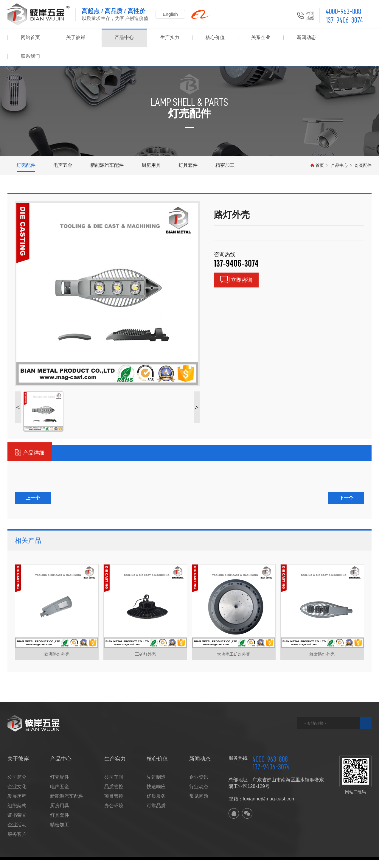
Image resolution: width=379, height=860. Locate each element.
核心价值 (212, 38)
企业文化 (17, 767)
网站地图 (95, 845)
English (171, 14)
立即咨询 (236, 261)
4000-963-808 (343, 11)
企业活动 (17, 805)
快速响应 (156, 767)
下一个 (346, 479)
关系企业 (257, 38)
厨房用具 (151, 146)
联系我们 (348, 38)
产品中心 (121, 38)
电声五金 (62, 146)
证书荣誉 (17, 796)
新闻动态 (303, 38)
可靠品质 (156, 786)
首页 (317, 146)
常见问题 (198, 777)
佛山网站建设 (342, 845)
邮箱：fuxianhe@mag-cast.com (262, 780)
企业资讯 (198, 758)
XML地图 (114, 845)
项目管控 (113, 777)
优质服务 (156, 777)
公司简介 (17, 758)
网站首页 (30, 38)
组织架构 (17, 786)
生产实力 (166, 38)
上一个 (33, 479)
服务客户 (17, 815)
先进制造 (156, 758)
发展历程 (17, 777)
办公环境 (113, 786)
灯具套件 (188, 146)
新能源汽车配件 (107, 146)
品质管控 (113, 767)
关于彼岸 (75, 38)
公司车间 (113, 758)
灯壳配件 (25, 146)
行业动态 (198, 767)
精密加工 (224, 146)
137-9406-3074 (344, 20)
